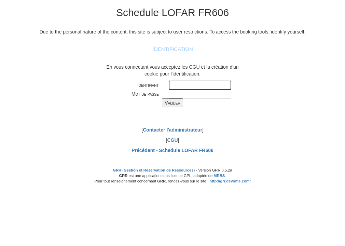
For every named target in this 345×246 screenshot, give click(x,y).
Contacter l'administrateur (172, 130)
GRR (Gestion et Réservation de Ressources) (154, 170)
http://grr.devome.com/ (230, 181)
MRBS (219, 176)
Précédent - (172, 150)
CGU (172, 140)
